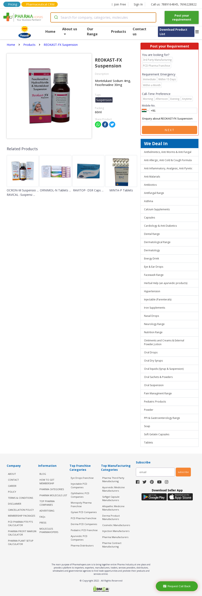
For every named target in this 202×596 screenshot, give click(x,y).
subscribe (183, 472)
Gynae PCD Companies (84, 512)
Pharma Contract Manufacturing (111, 544)
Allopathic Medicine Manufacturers (113, 508)
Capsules (149, 217)
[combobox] (103, 17)
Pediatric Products (155, 401)
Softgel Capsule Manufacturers (110, 498)
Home (50, 31)
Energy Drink (151, 258)
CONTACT (13, 479)
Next (170, 130)
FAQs (42, 516)
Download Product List (173, 32)
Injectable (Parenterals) (157, 299)
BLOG (42, 473)
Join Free (119, 4)
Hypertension (152, 291)
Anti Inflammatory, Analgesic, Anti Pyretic (168, 168)
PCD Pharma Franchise (83, 518)
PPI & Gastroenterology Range (162, 418)
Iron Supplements (154, 307)
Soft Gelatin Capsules (156, 434)
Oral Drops (150, 352)
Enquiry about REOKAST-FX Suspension (169, 119)
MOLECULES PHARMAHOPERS (48, 530)
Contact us (139, 31)
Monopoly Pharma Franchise (81, 504)
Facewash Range (154, 275)
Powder (148, 410)
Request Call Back (177, 586)
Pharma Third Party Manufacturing (113, 479)
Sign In (138, 4)
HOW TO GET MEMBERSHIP (46, 481)
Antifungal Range (154, 193)
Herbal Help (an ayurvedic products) (165, 283)
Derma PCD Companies (84, 524)
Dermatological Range (157, 242)
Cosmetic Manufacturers (116, 525)
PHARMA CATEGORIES (51, 489)
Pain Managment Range (158, 393)
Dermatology (152, 250)
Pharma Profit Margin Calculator (22, 533)
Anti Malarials (152, 176)
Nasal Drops (151, 316)
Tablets (148, 442)
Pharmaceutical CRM (40, 4)
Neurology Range (154, 324)
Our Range (92, 31)
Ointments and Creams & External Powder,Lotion (164, 342)
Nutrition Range (153, 332)
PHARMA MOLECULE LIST (53, 495)
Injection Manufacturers (115, 531)
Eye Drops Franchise (82, 477)
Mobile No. (148, 105)
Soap (147, 426)
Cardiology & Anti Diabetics (160, 226)
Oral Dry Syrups (153, 360)
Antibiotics (150, 185)
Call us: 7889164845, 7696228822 (174, 4)
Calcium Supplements (157, 209)
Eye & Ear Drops (153, 266)
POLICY (12, 491)
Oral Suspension (154, 385)
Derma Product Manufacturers (111, 517)
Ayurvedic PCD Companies (79, 537)
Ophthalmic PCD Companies (80, 495)
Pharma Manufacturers (115, 537)
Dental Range (152, 234)
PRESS (42, 522)
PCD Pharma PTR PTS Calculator (20, 523)
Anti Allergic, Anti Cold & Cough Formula (168, 160)
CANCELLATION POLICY (21, 509)
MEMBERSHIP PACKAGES (21, 515)
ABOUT (12, 473)
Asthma (148, 201)
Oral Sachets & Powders (158, 377)
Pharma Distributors (82, 545)
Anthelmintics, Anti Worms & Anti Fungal (167, 152)
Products (118, 31)
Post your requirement (181, 17)
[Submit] (56, 17)
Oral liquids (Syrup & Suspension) (164, 369)
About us (69, 31)
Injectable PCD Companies (79, 485)
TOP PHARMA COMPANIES (47, 503)
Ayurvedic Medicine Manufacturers (113, 489)
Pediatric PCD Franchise (84, 530)
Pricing (12, 4)
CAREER (12, 485)
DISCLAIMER (14, 503)
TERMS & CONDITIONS (20, 497)
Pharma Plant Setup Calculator (20, 542)
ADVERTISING (46, 510)
